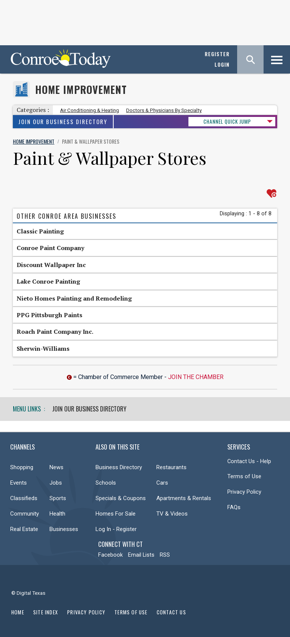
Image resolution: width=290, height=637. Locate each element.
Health (57, 513)
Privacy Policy (244, 491)
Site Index (45, 612)
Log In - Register (116, 529)
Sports (57, 498)
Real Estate (24, 529)
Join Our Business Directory (63, 122)
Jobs (55, 482)
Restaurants (171, 467)
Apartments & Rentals (183, 498)
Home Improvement (81, 89)
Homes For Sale (116, 513)
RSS (165, 554)
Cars (162, 482)
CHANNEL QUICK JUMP (227, 121)
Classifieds (23, 498)
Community (24, 513)
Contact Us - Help (249, 461)
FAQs (234, 507)
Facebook (110, 554)
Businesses (63, 529)
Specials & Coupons (121, 498)
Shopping (21, 467)
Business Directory (119, 467)
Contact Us (171, 612)
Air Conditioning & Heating (89, 110)
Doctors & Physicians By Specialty (164, 110)
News (56, 467)
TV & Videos (172, 513)
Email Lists (141, 554)
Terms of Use (244, 476)
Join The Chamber (196, 377)
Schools (106, 482)
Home (17, 612)
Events (18, 482)
